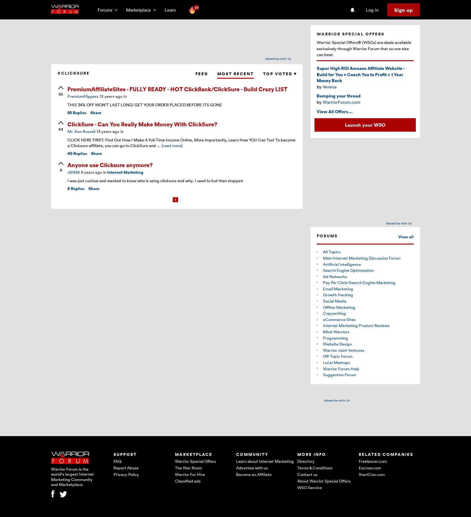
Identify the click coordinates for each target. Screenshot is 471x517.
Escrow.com (370, 468)
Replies (77, 113)
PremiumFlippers (82, 96)
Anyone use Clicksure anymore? (110, 165)
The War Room (188, 468)
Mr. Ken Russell (81, 131)
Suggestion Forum (339, 374)
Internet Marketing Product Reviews (356, 325)
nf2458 (73, 172)
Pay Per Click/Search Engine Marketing (359, 282)
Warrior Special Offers (195, 461)
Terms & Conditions (314, 468)
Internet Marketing (125, 172)
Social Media (335, 301)
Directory (306, 461)
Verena (329, 87)
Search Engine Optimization (348, 270)
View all (406, 237)
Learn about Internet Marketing (265, 461)
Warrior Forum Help (341, 369)
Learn (172, 10)
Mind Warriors (336, 332)
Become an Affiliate (254, 474)
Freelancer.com (373, 461)
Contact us (307, 474)
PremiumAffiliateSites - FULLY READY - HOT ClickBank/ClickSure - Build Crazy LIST (177, 89)
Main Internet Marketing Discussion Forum (361, 258)
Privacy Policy (126, 474)
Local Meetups (336, 362)
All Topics (332, 252)
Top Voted (279, 74)
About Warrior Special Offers (324, 481)
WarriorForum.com (341, 102)
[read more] (172, 145)
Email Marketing (338, 289)
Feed (201, 74)
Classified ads (188, 481)
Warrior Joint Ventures (343, 350)
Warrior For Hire (190, 474)
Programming (335, 338)
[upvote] (60, 91)
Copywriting (334, 313)
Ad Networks (335, 276)
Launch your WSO (365, 124)
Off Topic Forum (337, 356)
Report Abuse (126, 468)
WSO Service (309, 487)
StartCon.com (372, 474)
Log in (372, 10)
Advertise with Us (278, 58)
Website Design (337, 344)
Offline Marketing (339, 307)
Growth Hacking (338, 295)
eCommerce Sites (339, 319)
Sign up (403, 10)
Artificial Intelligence (342, 264)
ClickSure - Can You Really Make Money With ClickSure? (142, 124)
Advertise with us (252, 468)
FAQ (117, 461)
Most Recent (235, 74)
